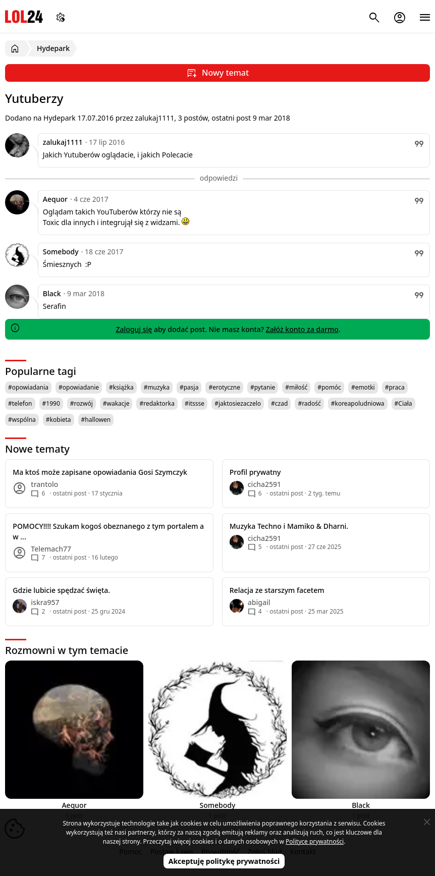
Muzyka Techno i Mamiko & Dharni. (289, 526)
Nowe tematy (37, 449)
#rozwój (81, 403)
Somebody (61, 251)
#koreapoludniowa (358, 403)
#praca (395, 387)
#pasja (189, 387)
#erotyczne (224, 387)
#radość (309, 403)
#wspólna (22, 419)
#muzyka (157, 387)
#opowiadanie (79, 387)
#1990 (51, 403)
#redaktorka (156, 403)
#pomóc (329, 387)
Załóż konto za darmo (302, 329)
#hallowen (96, 419)
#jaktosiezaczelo (237, 403)
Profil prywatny (255, 472)
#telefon (20, 403)
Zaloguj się (134, 329)
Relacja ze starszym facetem (277, 590)
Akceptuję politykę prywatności (224, 861)
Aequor (55, 199)
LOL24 (24, 16)
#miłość (296, 387)
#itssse (194, 403)
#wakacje (116, 403)
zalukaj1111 (63, 142)
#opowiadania (28, 387)
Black (52, 293)
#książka (121, 387)
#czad (279, 403)
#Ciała (403, 403)
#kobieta (58, 419)
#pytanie (262, 387)
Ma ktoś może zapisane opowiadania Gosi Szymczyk (100, 472)
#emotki (363, 387)
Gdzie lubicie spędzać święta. (61, 590)
